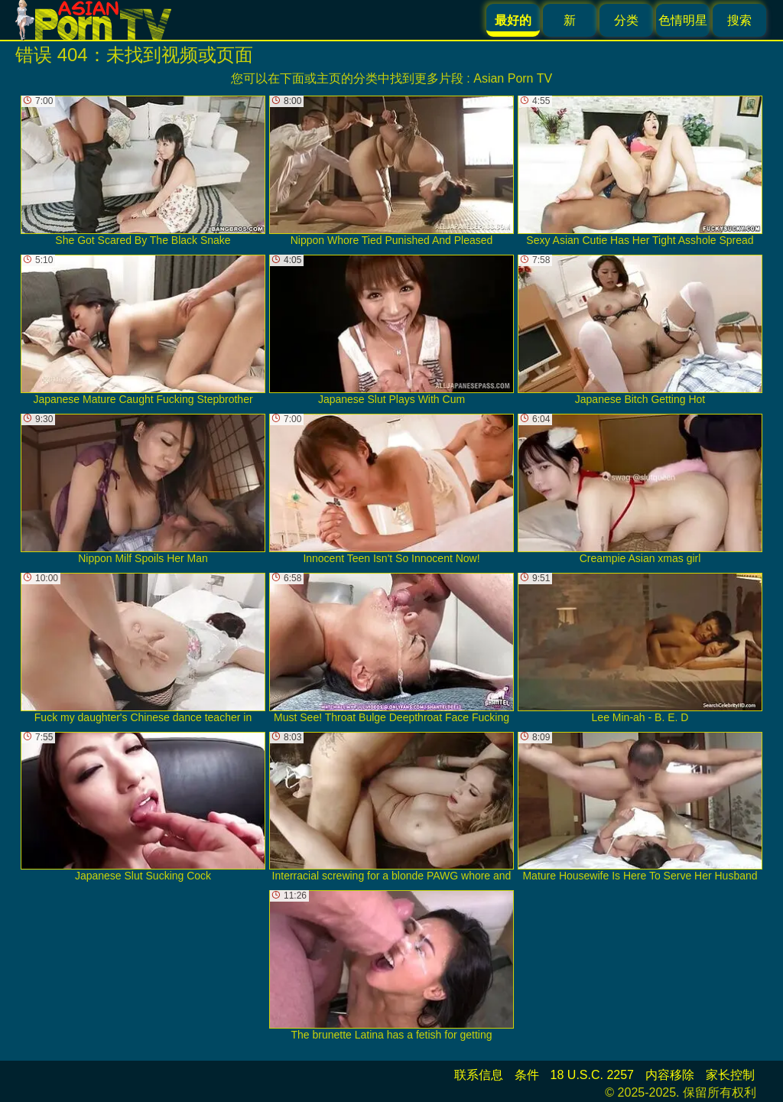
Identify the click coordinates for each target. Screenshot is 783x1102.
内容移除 (669, 1074)
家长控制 (730, 1074)
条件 (527, 1074)
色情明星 (682, 20)
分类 (626, 20)
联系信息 (478, 1074)
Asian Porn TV (512, 78)
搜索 (739, 20)
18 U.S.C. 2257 (592, 1074)
